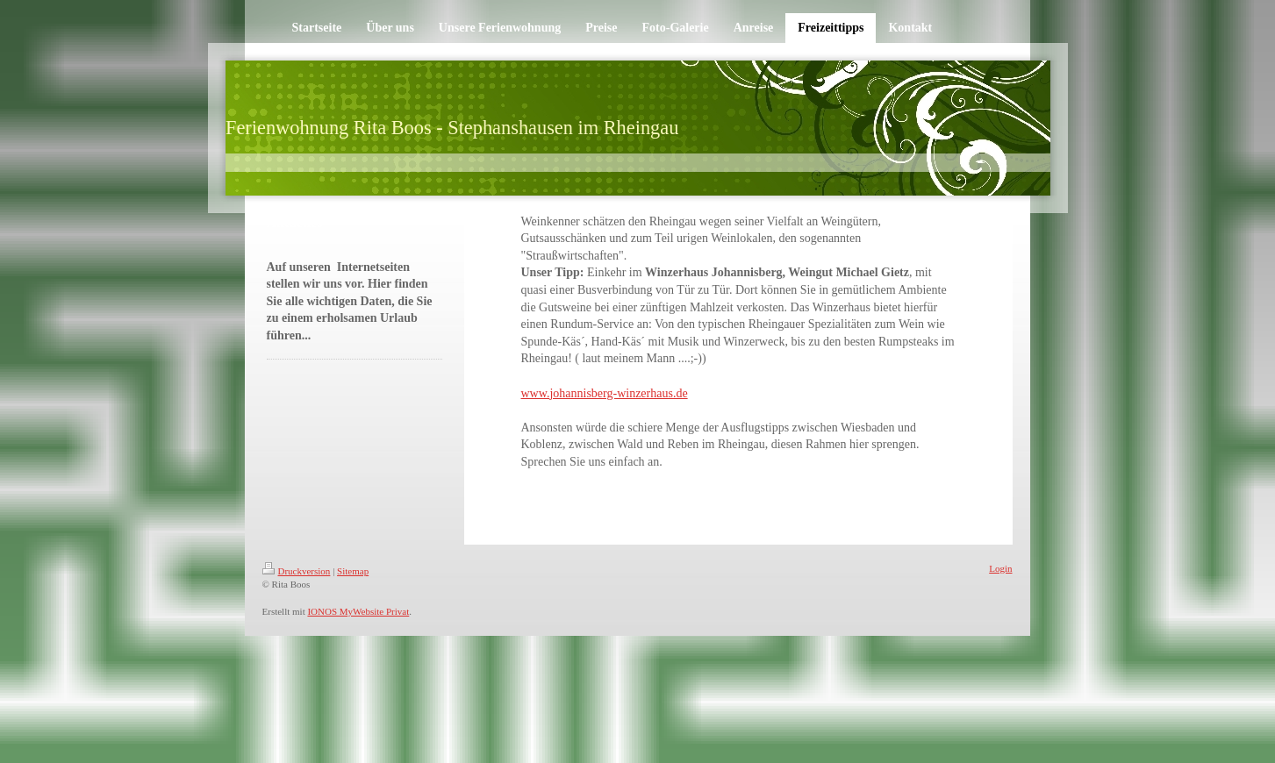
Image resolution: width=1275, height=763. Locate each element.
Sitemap (353, 571)
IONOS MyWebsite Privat (358, 611)
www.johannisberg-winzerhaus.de (604, 393)
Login (1000, 568)
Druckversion (296, 571)
